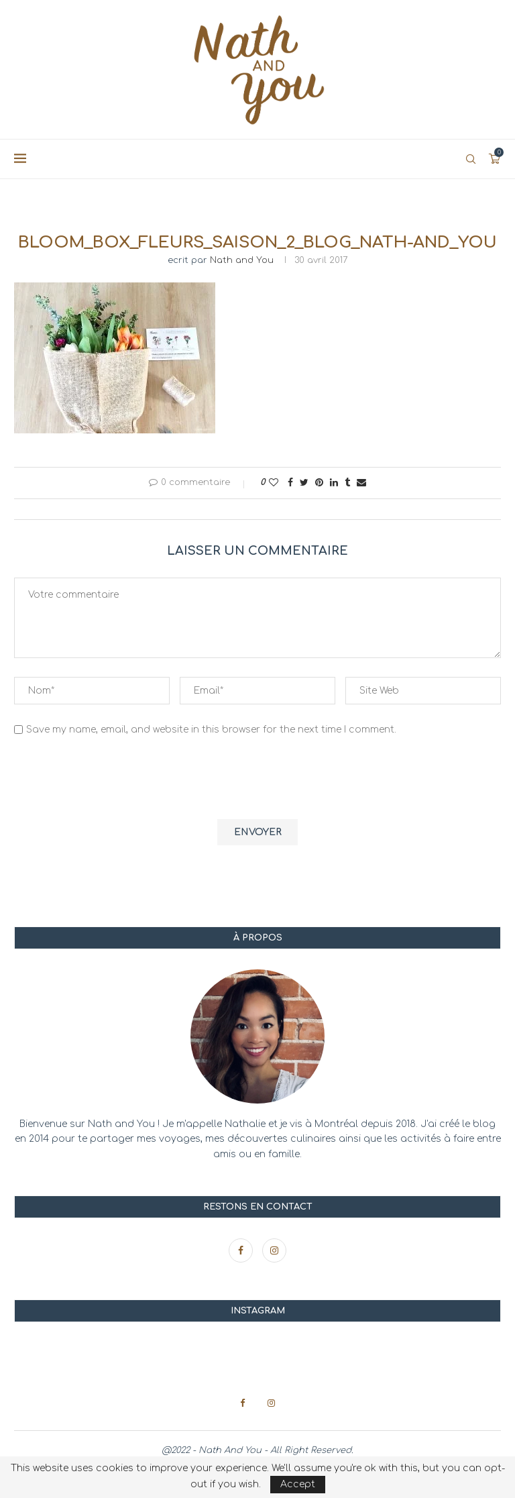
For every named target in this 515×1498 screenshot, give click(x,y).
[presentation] (116, 779)
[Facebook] (242, 1251)
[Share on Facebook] (290, 483)
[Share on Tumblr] (347, 483)
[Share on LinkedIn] (334, 483)
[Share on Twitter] (304, 483)
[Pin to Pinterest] (319, 483)
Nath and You (242, 260)
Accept (297, 1484)
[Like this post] (273, 483)
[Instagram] (274, 1251)
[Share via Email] (361, 483)
